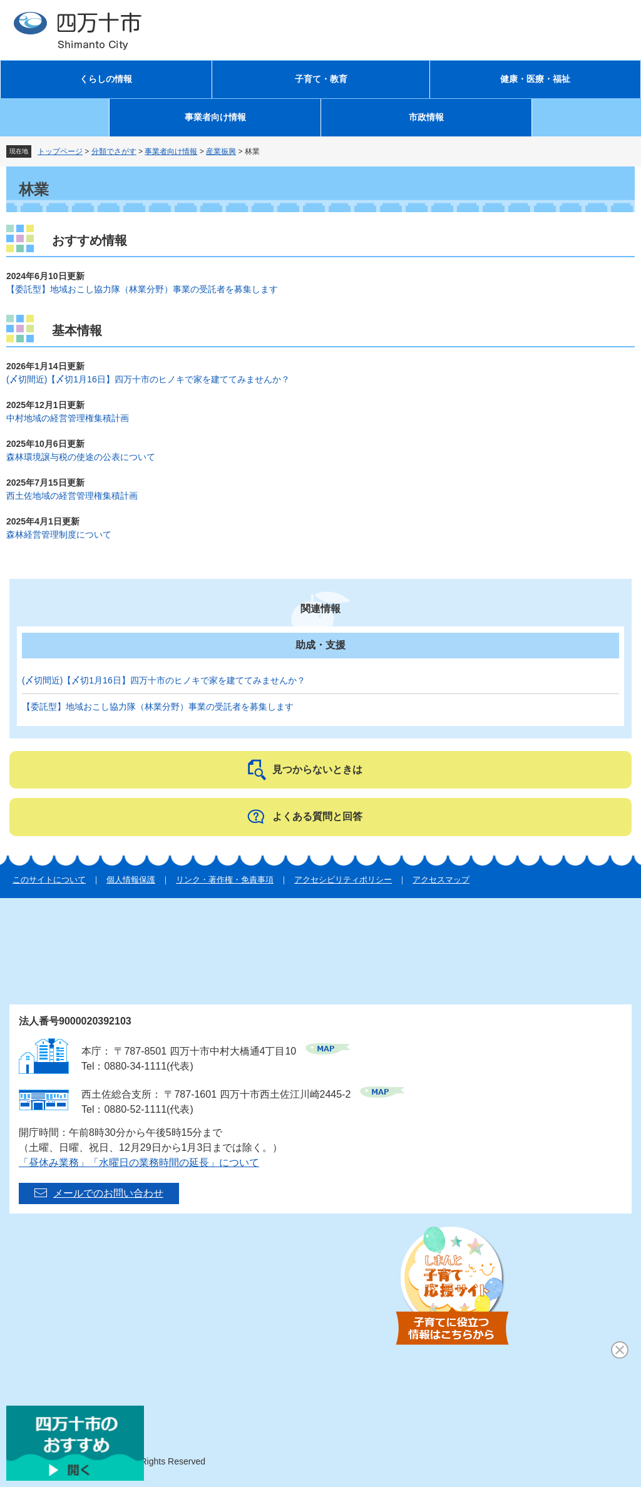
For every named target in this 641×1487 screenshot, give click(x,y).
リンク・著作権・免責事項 (225, 879)
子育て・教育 (321, 79)
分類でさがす (113, 151)
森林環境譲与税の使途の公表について (80, 457)
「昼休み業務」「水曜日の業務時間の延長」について (139, 1162)
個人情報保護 (130, 879)
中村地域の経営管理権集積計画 (67, 418)
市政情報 (426, 117)
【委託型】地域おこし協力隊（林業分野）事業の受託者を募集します (142, 289)
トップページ (60, 151)
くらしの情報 (105, 79)
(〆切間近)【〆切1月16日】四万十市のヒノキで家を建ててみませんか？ (148, 379)
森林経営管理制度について (58, 534)
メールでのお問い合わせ (108, 1193)
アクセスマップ (441, 879)
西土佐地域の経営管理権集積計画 (72, 496)
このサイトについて (49, 879)
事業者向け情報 (215, 117)
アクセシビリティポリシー (343, 879)
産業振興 (221, 151)
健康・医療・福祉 (535, 79)
